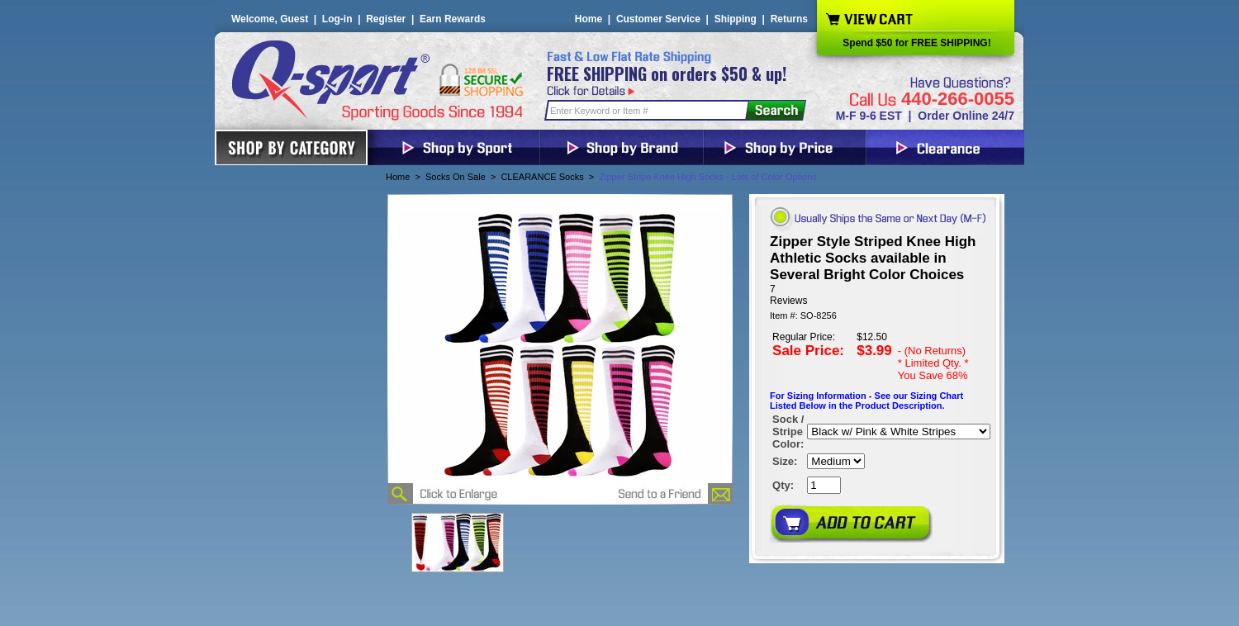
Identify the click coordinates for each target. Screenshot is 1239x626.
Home (588, 19)
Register (386, 19)
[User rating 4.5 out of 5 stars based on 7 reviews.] (877, 294)
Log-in (337, 19)
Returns (789, 19)
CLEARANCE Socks (542, 177)
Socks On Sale (455, 177)
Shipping (735, 19)
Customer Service (658, 19)
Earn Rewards (453, 19)
